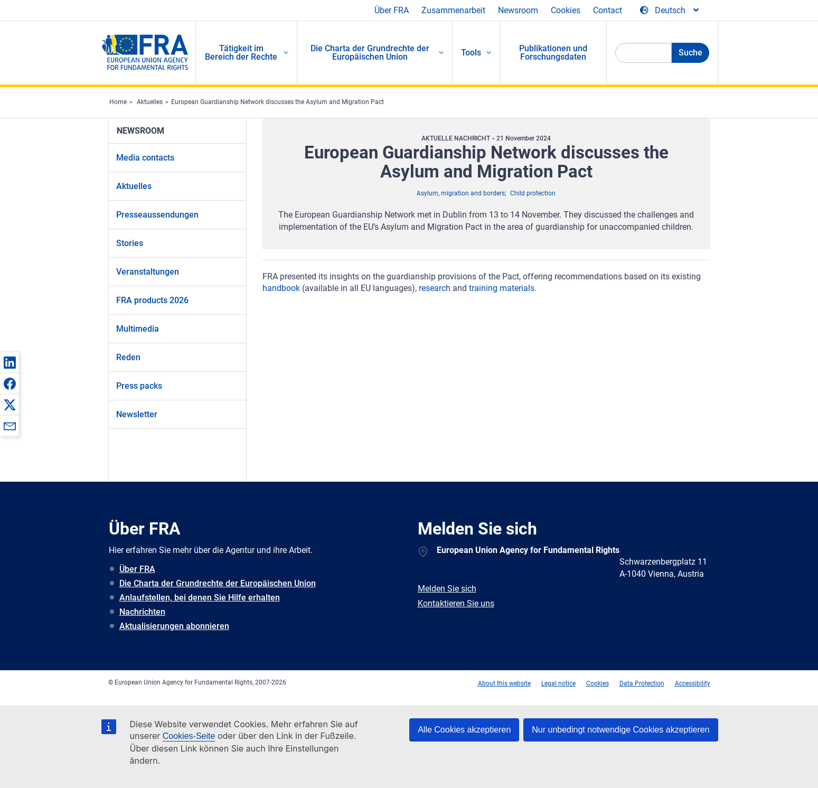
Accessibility (692, 683)
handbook (281, 288)
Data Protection (641, 683)
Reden (128, 357)
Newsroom (518, 10)
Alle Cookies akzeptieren (464, 729)
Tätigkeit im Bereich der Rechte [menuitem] (241, 52)
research (434, 288)
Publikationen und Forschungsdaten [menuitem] (553, 52)
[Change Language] (670, 10)
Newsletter (136, 414)
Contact (607, 10)
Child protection (533, 193)
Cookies (565, 10)
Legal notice (558, 683)
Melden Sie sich (447, 589)
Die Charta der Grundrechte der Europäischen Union (217, 583)
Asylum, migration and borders (461, 193)
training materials (501, 288)
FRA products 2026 (152, 300)
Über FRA (391, 10)
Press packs (139, 386)
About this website (504, 683)
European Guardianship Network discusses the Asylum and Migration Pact (277, 102)
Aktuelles (150, 102)
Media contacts (145, 158)
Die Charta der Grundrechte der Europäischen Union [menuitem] (370, 52)
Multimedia (137, 329)
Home (118, 102)
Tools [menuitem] (471, 53)
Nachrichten (142, 612)
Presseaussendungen (157, 215)
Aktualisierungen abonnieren (174, 626)
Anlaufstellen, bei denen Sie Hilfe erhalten (199, 598)
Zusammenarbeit (453, 10)
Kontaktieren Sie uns (456, 603)
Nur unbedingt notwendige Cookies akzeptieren (620, 729)
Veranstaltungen (147, 272)
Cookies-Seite (189, 735)
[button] (9, 362)
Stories (129, 243)
